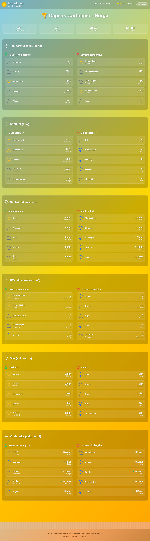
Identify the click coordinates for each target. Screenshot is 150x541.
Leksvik (16, 411)
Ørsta (87, 301)
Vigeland (89, 182)
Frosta (16, 381)
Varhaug (17, 471)
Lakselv (16, 162)
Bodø (15, 480)
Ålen (15, 222)
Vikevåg (88, 162)
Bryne (16, 501)
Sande (88, 481)
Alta (15, 242)
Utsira (16, 460)
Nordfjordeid (91, 491)
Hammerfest (18, 142)
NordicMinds (96, 533)
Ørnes (88, 311)
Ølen (87, 332)
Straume (89, 232)
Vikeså (88, 172)
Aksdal (16, 342)
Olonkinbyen (91, 81)
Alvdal (16, 252)
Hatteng (16, 390)
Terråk (16, 421)
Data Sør (80, 533)
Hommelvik (18, 82)
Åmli (15, 261)
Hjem (95, 3)
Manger (88, 262)
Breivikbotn (18, 152)
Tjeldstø (89, 252)
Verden (131, 3)
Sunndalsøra (91, 461)
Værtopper (120, 3)
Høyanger (89, 242)
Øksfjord (17, 171)
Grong (16, 72)
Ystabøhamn (91, 152)
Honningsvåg (19, 182)
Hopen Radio (91, 61)
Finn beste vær (106, 3)
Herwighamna (91, 91)
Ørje (87, 142)
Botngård (17, 62)
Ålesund (17, 232)
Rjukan (88, 471)
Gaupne (88, 501)
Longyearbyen (91, 72)
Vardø (88, 102)
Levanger (17, 92)
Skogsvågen (90, 222)
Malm (15, 102)
